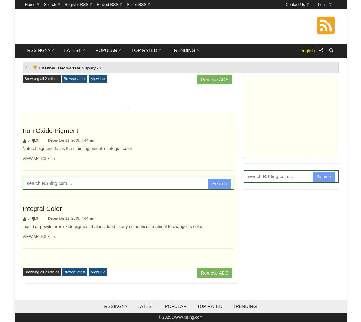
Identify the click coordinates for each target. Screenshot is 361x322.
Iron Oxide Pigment (50, 130)
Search (219, 183)
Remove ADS (214, 79)
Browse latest (74, 79)
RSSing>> (115, 306)
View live (98, 79)
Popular (176, 306)
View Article (39, 159)
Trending (245, 306)
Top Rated (210, 306)
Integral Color (42, 208)
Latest (145, 306)
